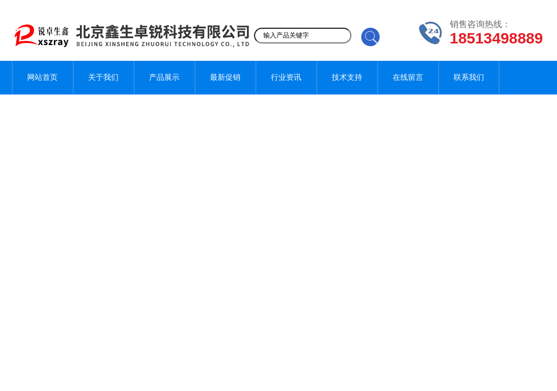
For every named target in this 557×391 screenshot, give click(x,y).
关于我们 (103, 77)
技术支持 (347, 77)
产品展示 (164, 77)
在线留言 (408, 77)
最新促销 (225, 77)
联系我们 (469, 77)
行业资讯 (286, 77)
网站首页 (42, 77)
